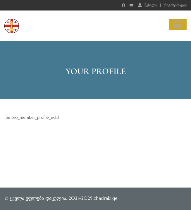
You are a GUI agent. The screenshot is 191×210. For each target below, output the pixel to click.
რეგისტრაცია (175, 5)
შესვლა (147, 5)
